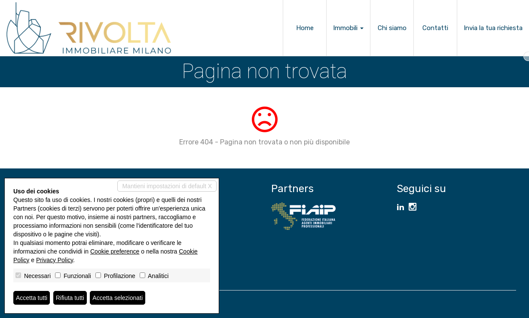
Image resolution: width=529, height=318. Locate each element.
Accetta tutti (31, 297)
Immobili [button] (348, 28)
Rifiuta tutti (70, 297)
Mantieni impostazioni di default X (167, 186)
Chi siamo (392, 28)
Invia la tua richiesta (493, 28)
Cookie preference (114, 251)
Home (305, 28)
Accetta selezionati (117, 297)
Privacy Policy (54, 260)
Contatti (435, 28)
